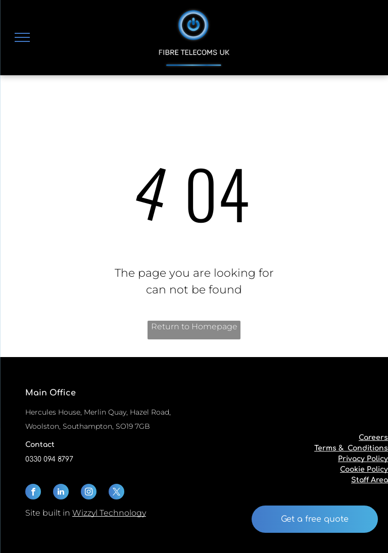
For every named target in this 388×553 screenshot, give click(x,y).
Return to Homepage (194, 326)
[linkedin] (61, 493)
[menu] (22, 37)
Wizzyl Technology (109, 513)
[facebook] (33, 493)
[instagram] (88, 493)
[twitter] (116, 493)
